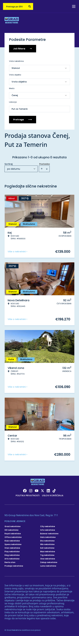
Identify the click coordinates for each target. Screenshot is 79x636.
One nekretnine (47, 559)
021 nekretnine (11, 530)
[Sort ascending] (41, 168)
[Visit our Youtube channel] (36, 490)
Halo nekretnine (48, 537)
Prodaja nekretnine (14, 566)
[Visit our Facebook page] (25, 490)
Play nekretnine (12, 551)
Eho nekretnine (47, 541)
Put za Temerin (20, 108)
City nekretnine (47, 526)
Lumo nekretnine (48, 566)
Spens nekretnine (13, 544)
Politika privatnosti (28, 495)
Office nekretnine (13, 537)
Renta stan (10, 562)
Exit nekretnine (47, 548)
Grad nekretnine (12, 526)
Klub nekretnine (12, 541)
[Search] (29, 6)
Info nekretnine (47, 530)
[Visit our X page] (42, 490)
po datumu (13, 169)
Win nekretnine (47, 544)
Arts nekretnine (12, 559)
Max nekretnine (47, 551)
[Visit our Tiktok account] (54, 490)
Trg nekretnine (47, 555)
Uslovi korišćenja (52, 495)
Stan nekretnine (12, 548)
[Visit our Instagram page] (31, 490)
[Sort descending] (47, 168)
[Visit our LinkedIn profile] (48, 490)
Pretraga (22, 119)
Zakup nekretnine (48, 562)
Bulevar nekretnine (49, 533)
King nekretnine (12, 555)
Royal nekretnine (13, 533)
